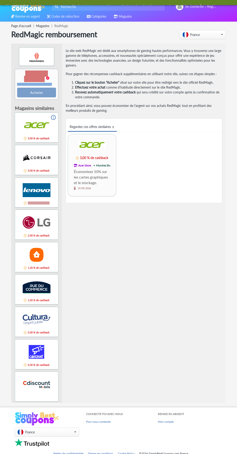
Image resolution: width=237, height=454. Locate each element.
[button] (203, 34)
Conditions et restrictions (34, 84)
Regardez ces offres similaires (92, 127)
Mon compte (166, 421)
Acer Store (84, 165)
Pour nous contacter (98, 421)
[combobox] (107, 6)
